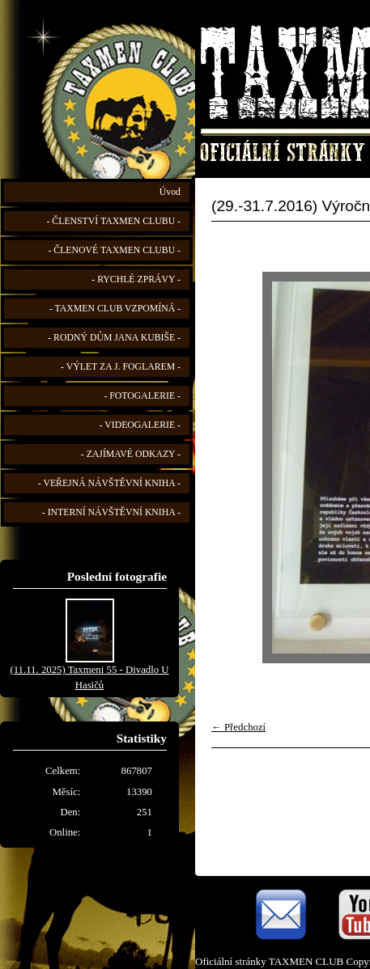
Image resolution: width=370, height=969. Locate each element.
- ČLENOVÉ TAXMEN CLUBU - (114, 250)
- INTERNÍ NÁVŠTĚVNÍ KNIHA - (111, 512)
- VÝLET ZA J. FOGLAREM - (121, 367)
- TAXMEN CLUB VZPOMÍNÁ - (115, 308)
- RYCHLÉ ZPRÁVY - (136, 279)
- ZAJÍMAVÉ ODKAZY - (131, 454)
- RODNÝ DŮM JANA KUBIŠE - (114, 337)
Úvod (170, 192)
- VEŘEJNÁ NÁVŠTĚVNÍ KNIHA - (109, 483)
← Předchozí (238, 727)
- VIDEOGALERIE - (140, 425)
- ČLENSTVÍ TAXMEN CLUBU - (113, 221)
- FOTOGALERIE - (142, 396)
